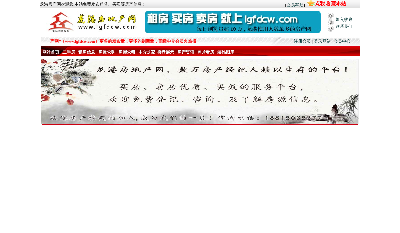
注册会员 (302, 41)
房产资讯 (185, 52)
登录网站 (322, 41)
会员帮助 (295, 5)
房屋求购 (106, 52)
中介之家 (147, 52)
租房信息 (86, 52)
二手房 (68, 52)
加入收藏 (344, 19)
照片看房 (205, 52)
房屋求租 (126, 52)
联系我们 (344, 26)
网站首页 (50, 52)
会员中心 (342, 41)
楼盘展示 (165, 52)
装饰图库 (225, 52)
